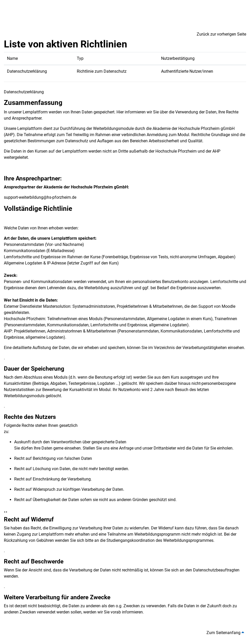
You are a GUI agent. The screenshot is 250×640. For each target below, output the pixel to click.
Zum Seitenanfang (225, 632)
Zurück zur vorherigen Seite (221, 34)
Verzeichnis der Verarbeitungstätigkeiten (190, 347)
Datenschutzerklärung (27, 71)
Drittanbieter (165, 448)
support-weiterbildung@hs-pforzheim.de (40, 197)
